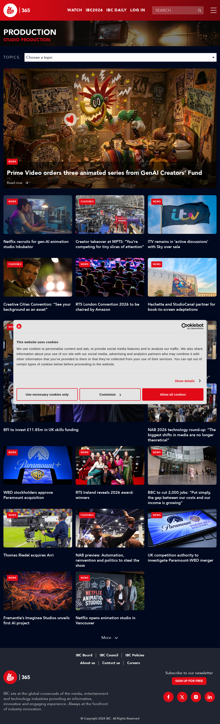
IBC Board (84, 655)
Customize (110, 394)
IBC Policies (134, 655)
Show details (185, 381)
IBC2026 (94, 10)
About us (87, 663)
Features (87, 201)
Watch (74, 10)
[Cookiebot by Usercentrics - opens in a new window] (184, 326)
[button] (213, 10)
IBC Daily (116, 10)
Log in (137, 10)
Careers (133, 663)
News (12, 161)
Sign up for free (189, 681)
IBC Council (109, 655)
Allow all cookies (173, 394)
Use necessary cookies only (47, 394)
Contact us (111, 663)
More (106, 637)
